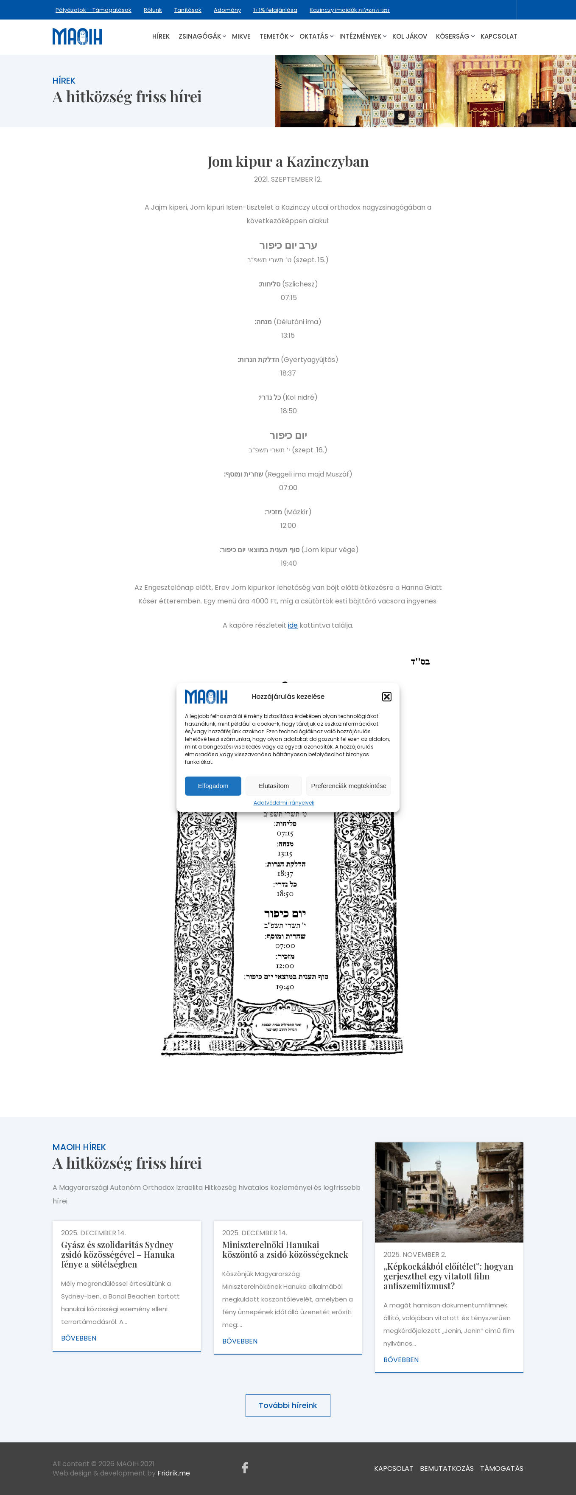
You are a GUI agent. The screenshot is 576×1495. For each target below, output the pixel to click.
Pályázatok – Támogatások (93, 10)
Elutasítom (274, 785)
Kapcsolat (499, 36)
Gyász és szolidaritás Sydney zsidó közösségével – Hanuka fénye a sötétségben (118, 1254)
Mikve (241, 36)
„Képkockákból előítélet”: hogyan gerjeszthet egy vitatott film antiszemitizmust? (448, 1275)
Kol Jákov (409, 36)
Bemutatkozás (447, 1468)
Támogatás (501, 1468)
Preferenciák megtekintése (348, 785)
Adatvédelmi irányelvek (284, 803)
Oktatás (313, 36)
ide (293, 625)
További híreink (288, 1405)
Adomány (227, 10)
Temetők (274, 36)
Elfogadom (213, 785)
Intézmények (360, 36)
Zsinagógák (200, 36)
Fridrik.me (173, 1473)
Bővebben (78, 1338)
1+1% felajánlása (275, 10)
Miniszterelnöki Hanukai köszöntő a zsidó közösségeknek (285, 1249)
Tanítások (187, 10)
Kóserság (453, 36)
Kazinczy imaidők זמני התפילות (350, 10)
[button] (387, 697)
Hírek (161, 36)
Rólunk (153, 10)
